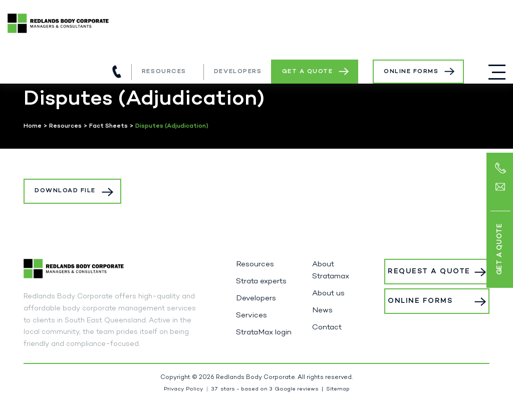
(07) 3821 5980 (116, 71)
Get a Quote (307, 72)
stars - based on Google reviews (265, 389)
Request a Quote (429, 271)
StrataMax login (264, 332)
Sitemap (338, 389)
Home (33, 126)
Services (251, 315)
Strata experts (261, 281)
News (322, 310)
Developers (238, 72)
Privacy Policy (183, 389)
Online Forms (411, 72)
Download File (65, 191)
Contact (327, 327)
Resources (164, 72)
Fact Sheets (108, 126)
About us (328, 293)
